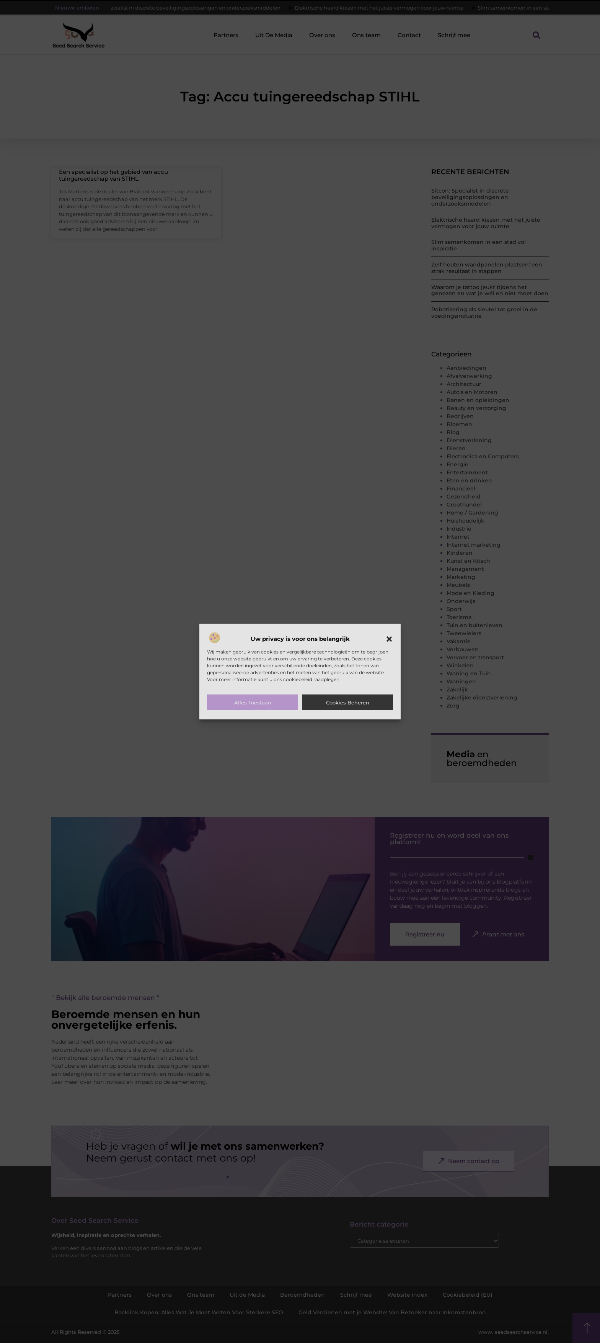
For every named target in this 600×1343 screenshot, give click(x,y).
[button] (389, 639)
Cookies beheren (347, 702)
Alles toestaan (252, 702)
